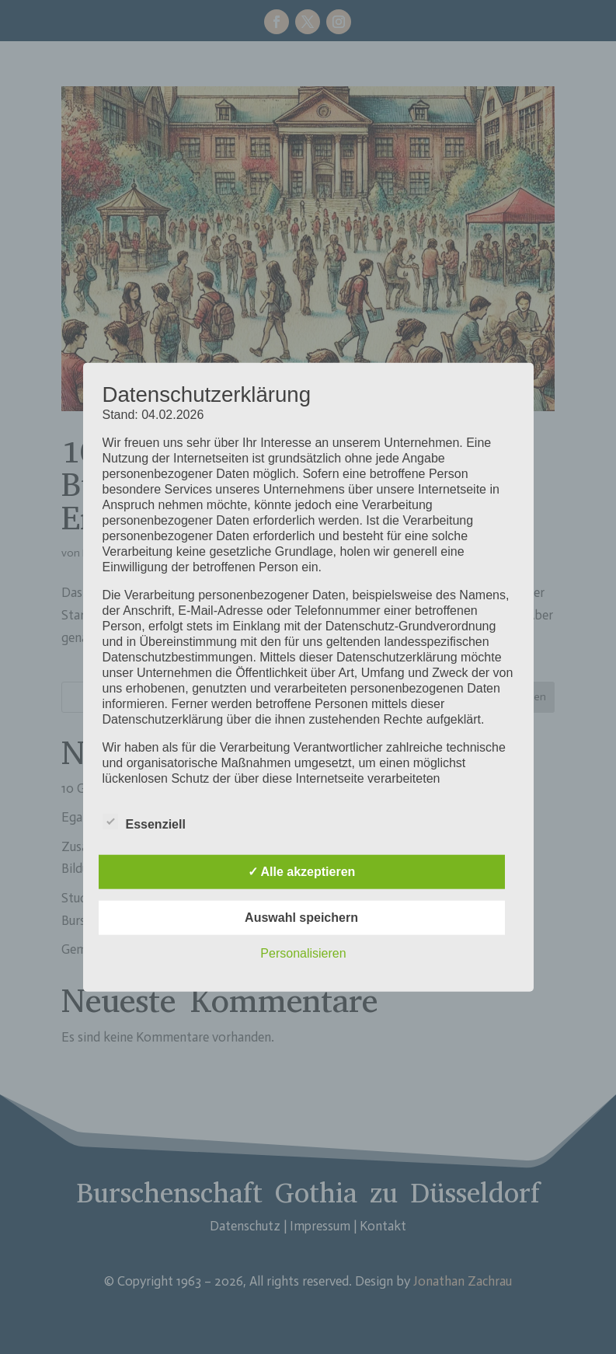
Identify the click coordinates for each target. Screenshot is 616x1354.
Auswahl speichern (301, 916)
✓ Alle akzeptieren (302, 871)
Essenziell (144, 821)
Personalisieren (303, 952)
